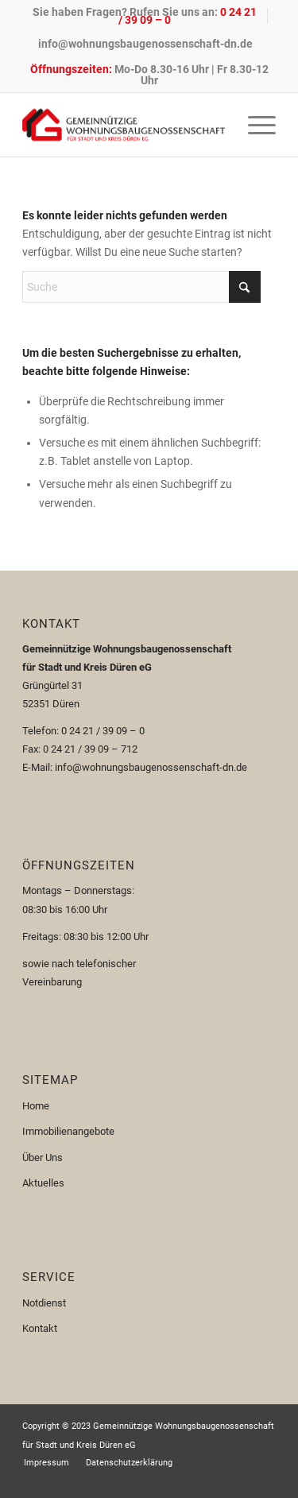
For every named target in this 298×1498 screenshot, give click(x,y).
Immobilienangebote (68, 1131)
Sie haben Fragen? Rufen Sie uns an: (145, 16)
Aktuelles (43, 1183)
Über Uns (42, 1157)
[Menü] (254, 125)
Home (35, 1106)
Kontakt (39, 1328)
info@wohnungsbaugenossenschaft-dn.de (145, 43)
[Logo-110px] (123, 125)
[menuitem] (145, 16)
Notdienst (44, 1303)
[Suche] (141, 287)
